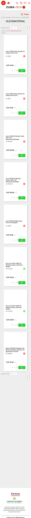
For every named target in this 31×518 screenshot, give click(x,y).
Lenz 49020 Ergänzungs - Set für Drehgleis (14, 221)
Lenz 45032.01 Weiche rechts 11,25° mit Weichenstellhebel (13, 180)
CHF (20, 30)
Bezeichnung (15, 30)
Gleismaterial (25, 17)
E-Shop (3, 17)
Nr (9, 30)
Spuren (8, 17)
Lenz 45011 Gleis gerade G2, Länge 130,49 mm (15, 94)
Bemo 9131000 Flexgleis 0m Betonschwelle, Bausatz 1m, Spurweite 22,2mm (15, 349)
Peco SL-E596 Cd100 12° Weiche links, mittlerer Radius (14, 307)
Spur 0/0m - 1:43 (15, 17)
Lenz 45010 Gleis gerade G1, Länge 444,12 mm (15, 52)
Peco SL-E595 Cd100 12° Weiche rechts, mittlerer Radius (14, 264)
